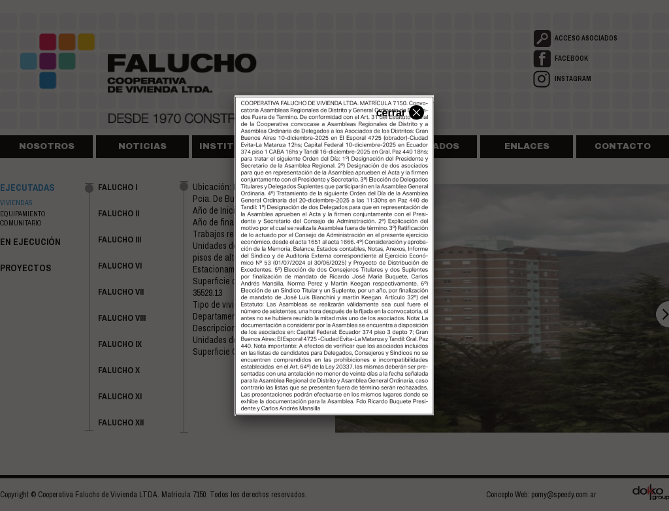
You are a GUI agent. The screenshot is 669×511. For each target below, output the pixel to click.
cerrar (398, 111)
